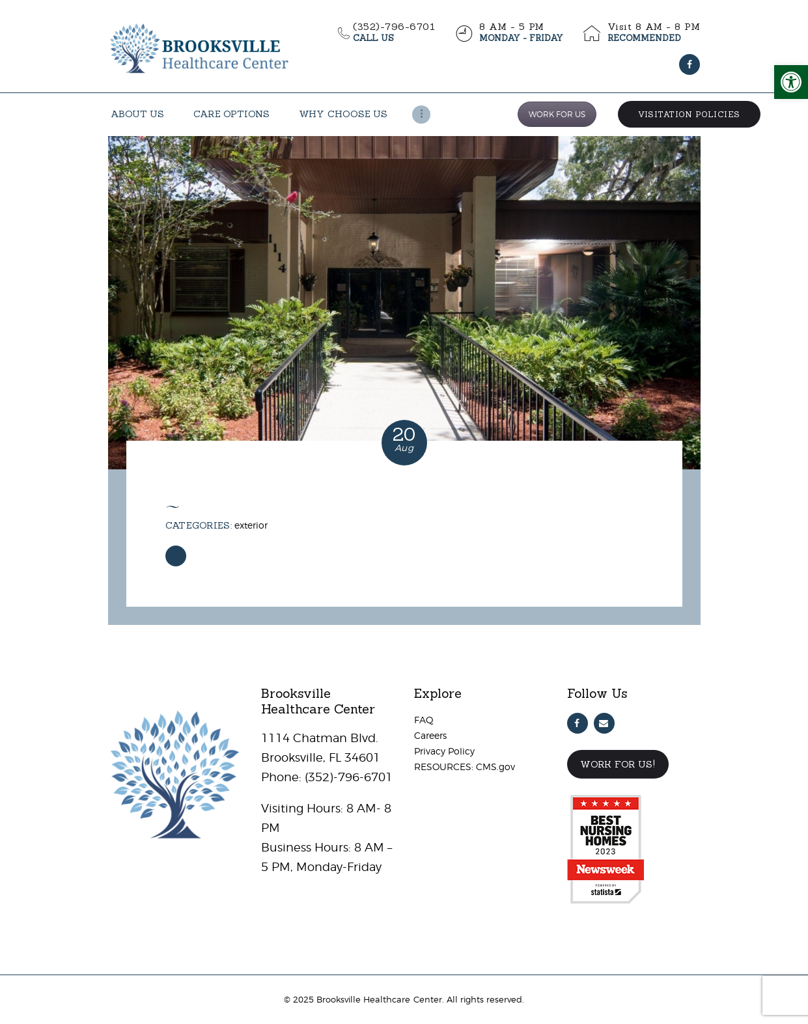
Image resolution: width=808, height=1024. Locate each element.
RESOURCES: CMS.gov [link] (464, 766)
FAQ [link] (424, 719)
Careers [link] (430, 735)
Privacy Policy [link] (444, 750)
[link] (791, 82)
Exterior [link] (251, 525)
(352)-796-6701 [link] (347, 777)
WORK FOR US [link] (557, 114)
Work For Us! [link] (617, 764)
